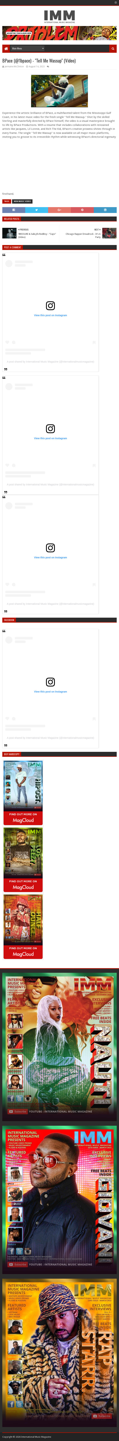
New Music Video (22, 201)
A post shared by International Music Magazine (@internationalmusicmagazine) (50, 361)
